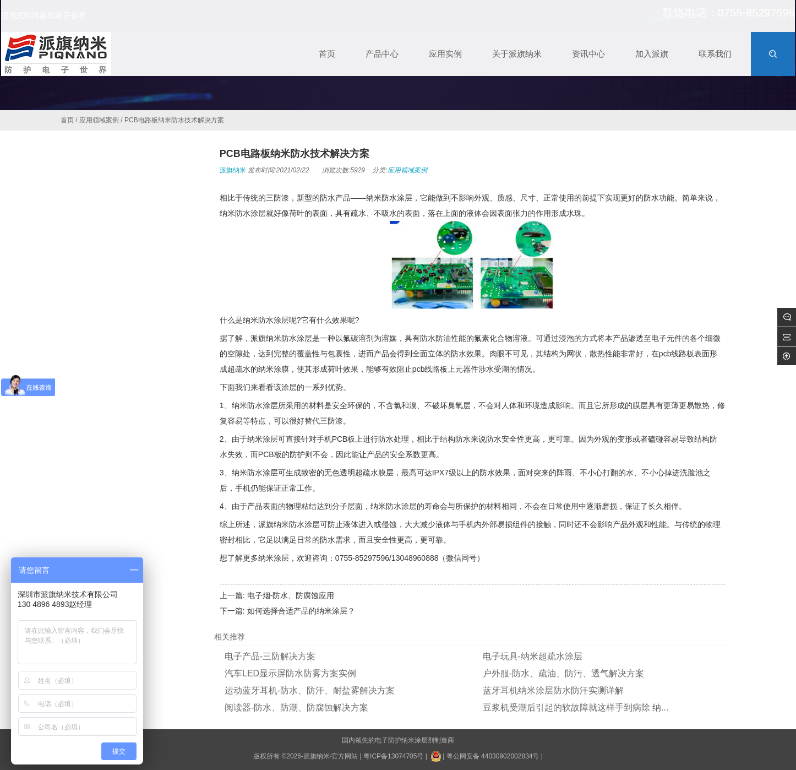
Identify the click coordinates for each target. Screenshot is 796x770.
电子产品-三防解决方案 (270, 656)
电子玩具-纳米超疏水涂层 (532, 656)
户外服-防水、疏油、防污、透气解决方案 (563, 673)
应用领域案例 (99, 120)
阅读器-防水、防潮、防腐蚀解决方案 (296, 707)
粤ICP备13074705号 (393, 756)
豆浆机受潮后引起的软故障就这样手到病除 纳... (576, 707)
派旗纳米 (233, 170)
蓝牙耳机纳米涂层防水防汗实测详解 (553, 690)
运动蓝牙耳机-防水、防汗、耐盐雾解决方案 (310, 690)
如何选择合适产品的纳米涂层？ (301, 610)
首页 (67, 120)
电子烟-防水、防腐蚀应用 (291, 595)
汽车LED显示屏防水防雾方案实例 (290, 673)
